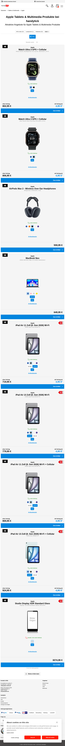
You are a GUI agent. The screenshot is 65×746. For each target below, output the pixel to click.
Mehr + (47, 31)
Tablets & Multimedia (13, 10)
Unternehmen (3, 697)
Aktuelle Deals (45, 683)
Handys (44, 684)
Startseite (3, 10)
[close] (57, 722)
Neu (32, 90)
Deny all (33, 737)
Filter (33, 36)
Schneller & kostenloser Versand (10, 1)
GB (32, 297)
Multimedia (44, 688)
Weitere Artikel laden (32, 674)
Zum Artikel (58, 111)
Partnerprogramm (4, 702)
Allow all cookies (50, 737)
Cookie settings (15, 737)
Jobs (2, 699)
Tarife (43, 686)
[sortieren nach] (32, 42)
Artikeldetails (32, 97)
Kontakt (2, 701)
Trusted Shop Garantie (40, 1)
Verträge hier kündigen (5, 704)
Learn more (10, 732)
